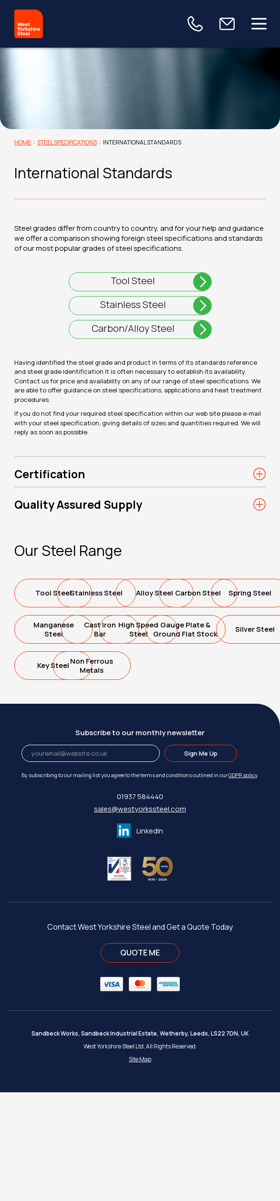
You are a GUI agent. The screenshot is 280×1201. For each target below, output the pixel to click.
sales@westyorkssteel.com (140, 918)
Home (22, 142)
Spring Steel (54, 665)
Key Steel (55, 774)
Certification (49, 474)
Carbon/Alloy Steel (133, 328)
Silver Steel (141, 738)
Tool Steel (133, 280)
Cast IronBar (55, 701)
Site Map (140, 1168)
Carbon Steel (141, 629)
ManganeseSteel (141, 665)
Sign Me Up (201, 862)
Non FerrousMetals (141, 774)
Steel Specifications (67, 142)
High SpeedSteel (141, 701)
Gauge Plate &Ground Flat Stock (55, 738)
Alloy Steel (54, 629)
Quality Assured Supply (78, 504)
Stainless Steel (133, 304)
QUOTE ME (140, 1061)
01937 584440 (140, 905)
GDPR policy (242, 883)
